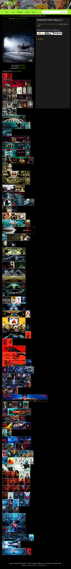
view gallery (17, 71)
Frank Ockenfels (22, 68)
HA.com (56, 24)
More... (34, 12)
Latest (27, 12)
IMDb (39, 24)
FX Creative (22, 67)
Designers (20, 12)
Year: (7, 12)
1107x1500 (18, 18)
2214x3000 (24, 18)
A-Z (13, 12)
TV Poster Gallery (15, 16)
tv (61, 20)
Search (64, 12)
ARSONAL (22, 65)
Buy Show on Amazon (47, 24)
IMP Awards (5, 16)
